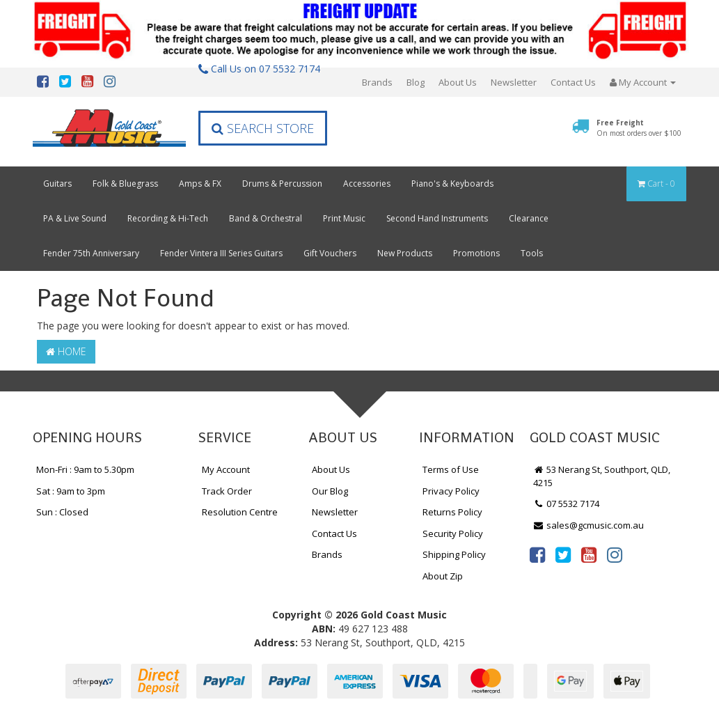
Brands (377, 82)
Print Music (344, 218)
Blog (415, 82)
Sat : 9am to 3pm (70, 491)
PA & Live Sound (74, 218)
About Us (457, 82)
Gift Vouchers (329, 253)
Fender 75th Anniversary (91, 253)
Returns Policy (452, 512)
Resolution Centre (240, 512)
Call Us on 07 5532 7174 (259, 68)
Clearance (528, 218)
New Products (404, 253)
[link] (537, 554)
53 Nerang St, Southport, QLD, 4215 (602, 476)
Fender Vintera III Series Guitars (221, 253)
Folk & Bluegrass (125, 183)
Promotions (476, 253)
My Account (226, 469)
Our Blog (330, 491)
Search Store (263, 128)
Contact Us (573, 82)
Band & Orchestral (265, 218)
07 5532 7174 (566, 503)
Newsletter (514, 82)
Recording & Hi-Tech (167, 218)
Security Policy (452, 533)
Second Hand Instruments (437, 218)
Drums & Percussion (282, 183)
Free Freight (638, 127)
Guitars (57, 183)
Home (66, 351)
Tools (532, 253)
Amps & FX (200, 183)
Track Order (227, 491)
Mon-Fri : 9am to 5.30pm (85, 469)
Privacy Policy (451, 491)
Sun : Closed (62, 512)
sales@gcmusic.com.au (589, 525)
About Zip (442, 576)
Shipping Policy (454, 554)
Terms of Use (450, 469)
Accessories (366, 183)
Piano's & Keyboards (452, 183)
